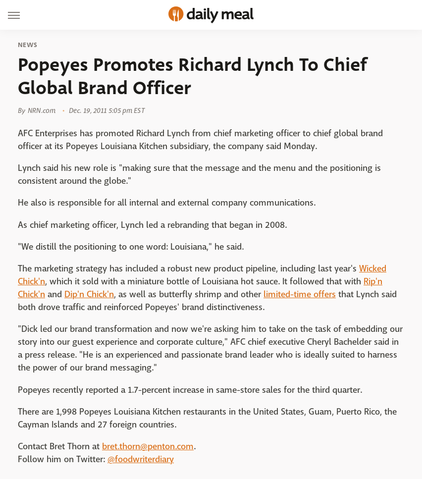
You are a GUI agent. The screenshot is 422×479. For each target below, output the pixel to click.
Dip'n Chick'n (89, 294)
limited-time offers (300, 294)
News (27, 45)
